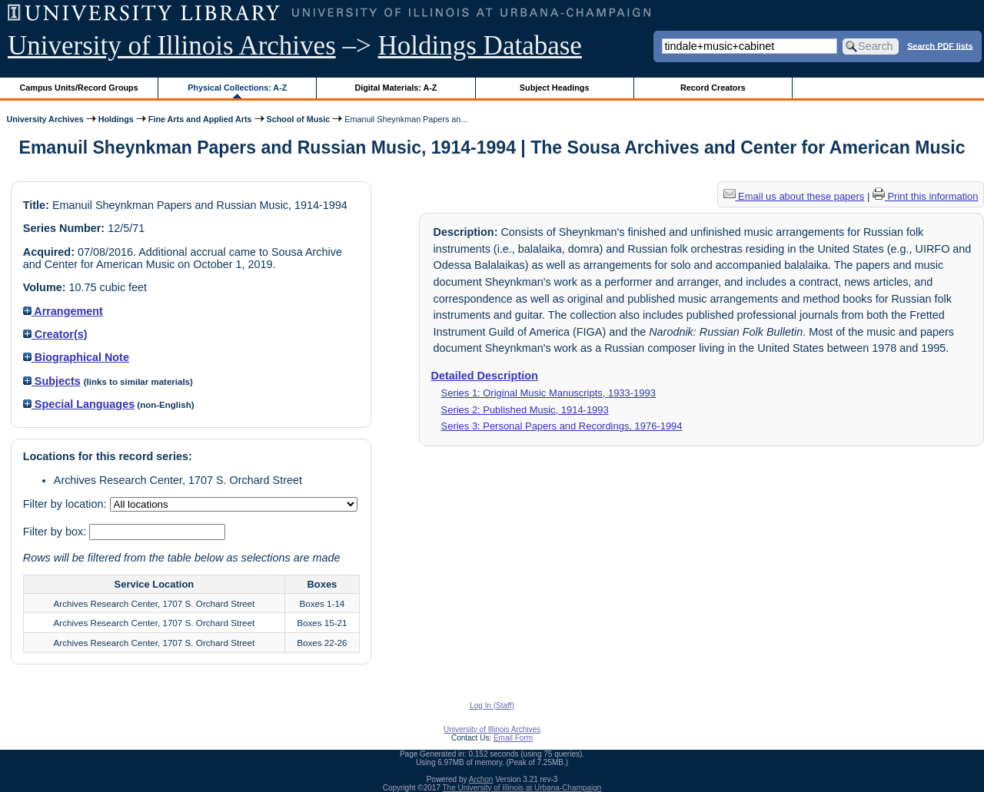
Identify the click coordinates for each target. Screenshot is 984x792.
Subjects (52, 381)
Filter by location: (66, 504)
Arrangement (63, 311)
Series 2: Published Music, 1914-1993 (525, 410)
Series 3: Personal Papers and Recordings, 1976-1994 (562, 426)
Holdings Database (480, 46)
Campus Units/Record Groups (79, 87)
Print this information (926, 196)
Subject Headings (555, 87)
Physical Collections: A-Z (237, 87)
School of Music (299, 119)
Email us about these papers (794, 196)
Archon (481, 779)
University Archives (44, 119)
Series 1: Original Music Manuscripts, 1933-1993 (548, 393)
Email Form (513, 738)
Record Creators (713, 87)
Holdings (116, 119)
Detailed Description (484, 375)
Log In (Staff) (492, 705)
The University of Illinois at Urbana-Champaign (522, 788)
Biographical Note (76, 357)
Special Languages (79, 404)
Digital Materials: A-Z (395, 87)
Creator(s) (55, 334)
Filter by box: (56, 531)
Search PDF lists (939, 45)
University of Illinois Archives (172, 46)
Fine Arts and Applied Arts (200, 119)
